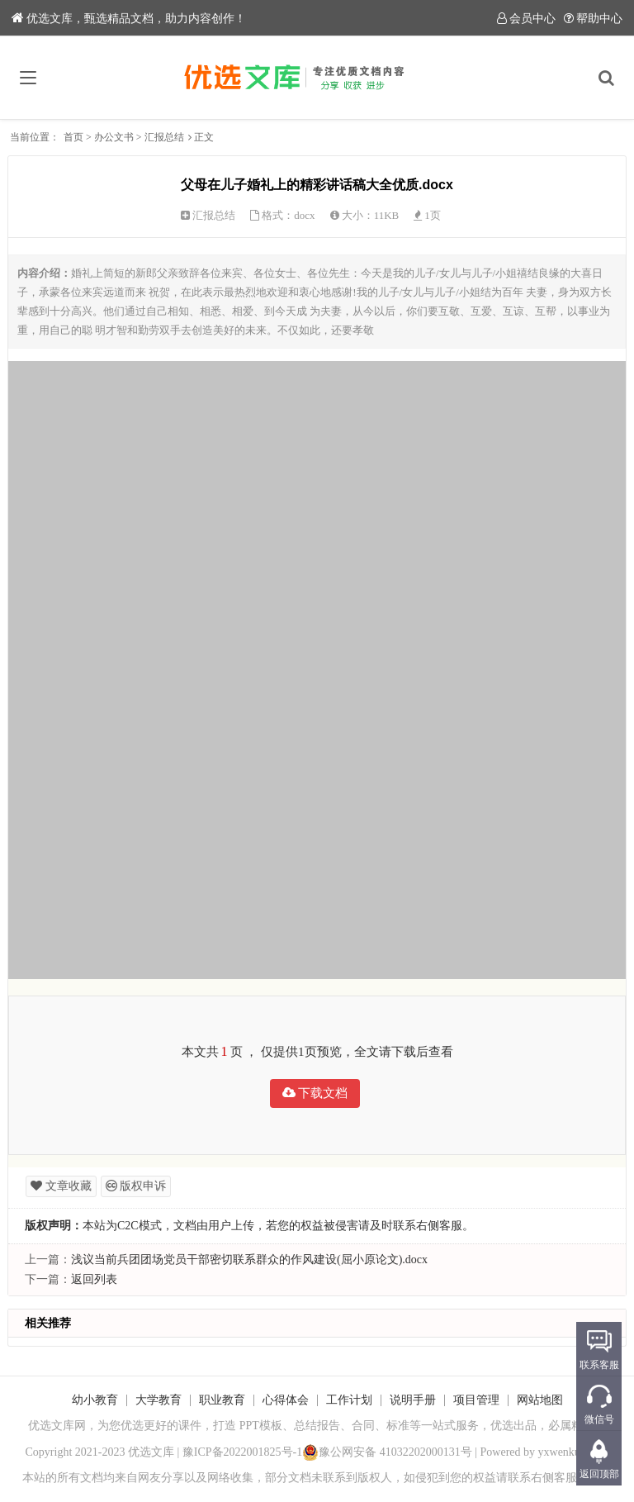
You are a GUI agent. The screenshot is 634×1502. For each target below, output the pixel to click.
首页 (73, 137)
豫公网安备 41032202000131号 (387, 1452)
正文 (204, 137)
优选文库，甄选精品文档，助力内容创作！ (129, 18)
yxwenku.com (570, 1452)
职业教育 (222, 1400)
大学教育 (158, 1400)
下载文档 (315, 1093)
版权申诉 (136, 1186)
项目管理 (476, 1400)
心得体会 (286, 1400)
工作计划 (349, 1400)
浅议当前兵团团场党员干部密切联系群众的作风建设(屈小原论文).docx (249, 1259)
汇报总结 (164, 137)
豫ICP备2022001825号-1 (242, 1452)
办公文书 (114, 137)
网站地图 (540, 1400)
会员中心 (526, 18)
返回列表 (94, 1279)
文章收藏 (61, 1186)
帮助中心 (593, 18)
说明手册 (413, 1400)
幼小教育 (95, 1400)
